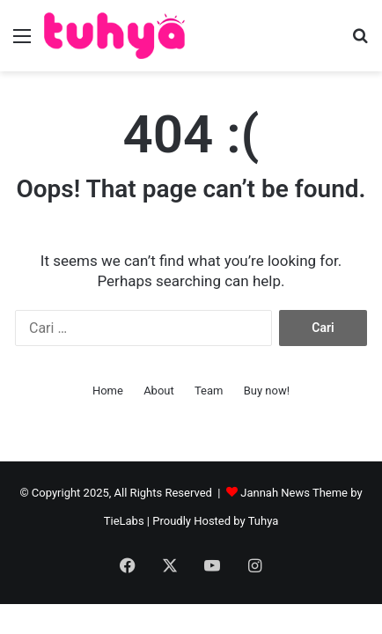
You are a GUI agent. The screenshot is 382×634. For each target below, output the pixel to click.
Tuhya (263, 520)
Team (209, 390)
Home (107, 390)
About (158, 390)
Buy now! (267, 390)
